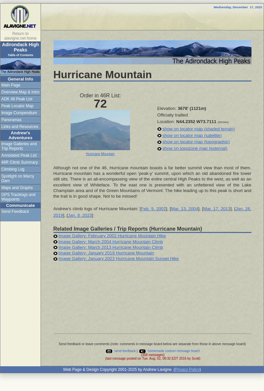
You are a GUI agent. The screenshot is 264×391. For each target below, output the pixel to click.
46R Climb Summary (19, 162)
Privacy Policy (187, 369)
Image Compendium (19, 113)
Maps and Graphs (17, 187)
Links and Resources (19, 126)
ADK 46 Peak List (16, 99)
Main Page (10, 85)
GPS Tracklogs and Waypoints (18, 197)
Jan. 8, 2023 (80, 215)
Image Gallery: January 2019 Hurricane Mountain (106, 252)
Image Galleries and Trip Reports (19, 146)
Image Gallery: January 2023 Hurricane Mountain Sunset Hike (118, 258)
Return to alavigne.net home (20, 36)
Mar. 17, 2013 (216, 208)
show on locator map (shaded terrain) (198, 128)
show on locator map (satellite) (192, 135)
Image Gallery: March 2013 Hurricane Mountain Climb (110, 247)
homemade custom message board (169, 351)
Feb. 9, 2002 (153, 208)
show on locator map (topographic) (196, 141)
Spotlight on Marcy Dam (17, 178)
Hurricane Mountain (100, 154)
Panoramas (11, 119)
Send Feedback (15, 211)
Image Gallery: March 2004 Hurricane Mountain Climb (110, 241)
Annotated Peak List (19, 155)
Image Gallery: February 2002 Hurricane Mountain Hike (112, 235)
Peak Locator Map (17, 106)
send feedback (120, 351)
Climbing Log (12, 169)
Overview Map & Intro (20, 92)
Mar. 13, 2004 (184, 208)
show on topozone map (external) (194, 148)
